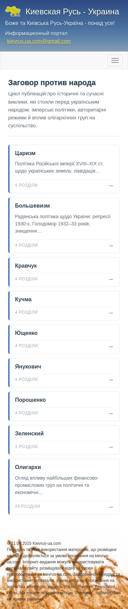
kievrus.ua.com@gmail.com (39, 41)
